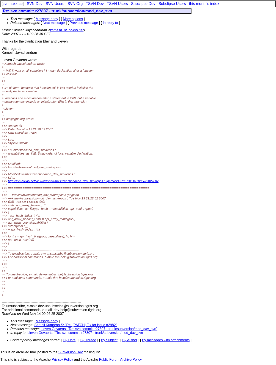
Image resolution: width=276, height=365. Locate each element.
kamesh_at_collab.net (67, 30)
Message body (47, 19)
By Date (69, 340)
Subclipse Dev (143, 4)
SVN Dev (34, 4)
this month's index (204, 4)
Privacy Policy (62, 359)
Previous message (84, 23)
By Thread (88, 340)
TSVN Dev (95, 4)
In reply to (110, 23)
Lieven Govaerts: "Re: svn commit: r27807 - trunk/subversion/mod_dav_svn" (99, 329)
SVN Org (75, 4)
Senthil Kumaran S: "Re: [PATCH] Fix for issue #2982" (75, 325)
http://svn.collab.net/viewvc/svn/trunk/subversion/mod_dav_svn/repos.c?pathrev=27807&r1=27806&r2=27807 (83, 181)
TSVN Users (117, 4)
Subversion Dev (70, 352)
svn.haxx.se (13, 4)
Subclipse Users (172, 4)
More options (73, 19)
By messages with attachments (166, 340)
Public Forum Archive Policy (120, 359)
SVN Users (54, 4)
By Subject (109, 340)
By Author (129, 340)
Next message (54, 23)
